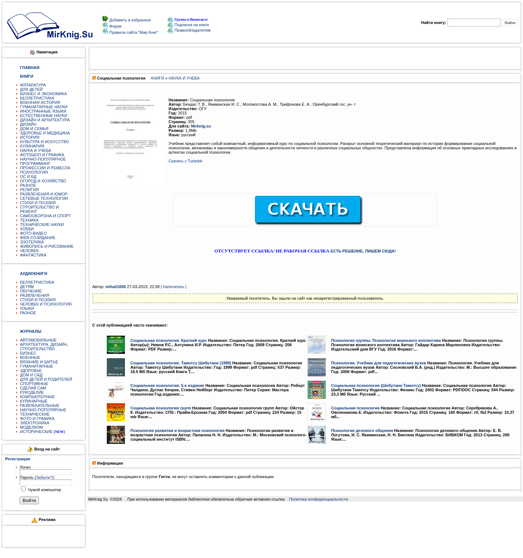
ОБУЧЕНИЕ (31, 291)
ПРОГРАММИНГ (35, 163)
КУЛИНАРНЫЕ (34, 401)
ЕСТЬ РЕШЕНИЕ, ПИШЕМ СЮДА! (363, 251)
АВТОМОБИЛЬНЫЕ (38, 340)
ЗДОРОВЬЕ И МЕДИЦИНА (45, 133)
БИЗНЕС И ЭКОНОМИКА (43, 94)
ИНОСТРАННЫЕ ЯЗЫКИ (43, 111)
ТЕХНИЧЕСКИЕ (35, 414)
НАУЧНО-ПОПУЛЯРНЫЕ (43, 410)
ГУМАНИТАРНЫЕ (36, 366)
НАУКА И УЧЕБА (35, 150)
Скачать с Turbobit (185, 161)
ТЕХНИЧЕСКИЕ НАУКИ (42, 224)
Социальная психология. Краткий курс (168, 340)
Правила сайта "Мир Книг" (133, 32)
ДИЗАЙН (28, 124)
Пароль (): (37, 477)
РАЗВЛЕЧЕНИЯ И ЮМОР (44, 194)
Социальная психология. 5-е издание (167, 385)
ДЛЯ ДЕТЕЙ (31, 89)
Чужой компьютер (44, 490)
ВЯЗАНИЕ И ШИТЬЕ (39, 362)
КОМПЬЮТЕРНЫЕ (37, 397)
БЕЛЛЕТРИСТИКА (37, 98)
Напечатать (173, 286)
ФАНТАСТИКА (33, 255)
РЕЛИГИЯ (29, 189)
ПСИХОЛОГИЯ (34, 172)
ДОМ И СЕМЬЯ (34, 128)
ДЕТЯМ (27, 286)
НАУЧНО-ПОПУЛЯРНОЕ (43, 159)
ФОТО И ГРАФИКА (37, 418)
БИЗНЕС (28, 353)
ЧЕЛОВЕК (29, 250)
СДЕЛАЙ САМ (33, 388)
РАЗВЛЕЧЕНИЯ (34, 295)
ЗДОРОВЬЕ (31, 370)
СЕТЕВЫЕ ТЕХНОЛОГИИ (44, 198)
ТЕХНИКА (29, 220)
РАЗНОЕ (28, 185)
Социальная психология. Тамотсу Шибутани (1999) (180, 363)
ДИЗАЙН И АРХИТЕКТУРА (45, 120)
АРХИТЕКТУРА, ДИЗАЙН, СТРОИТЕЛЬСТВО (44, 346)
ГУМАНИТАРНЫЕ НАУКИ (44, 107)
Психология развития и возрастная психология (177, 430)
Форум (114, 26)
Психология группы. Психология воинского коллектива (386, 340)
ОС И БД (28, 176)
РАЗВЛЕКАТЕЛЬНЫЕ (40, 405)
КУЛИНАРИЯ (32, 146)
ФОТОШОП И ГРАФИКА (42, 155)
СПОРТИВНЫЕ (34, 383)
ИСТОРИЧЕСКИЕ (36, 431)
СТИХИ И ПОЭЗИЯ (38, 203)
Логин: (26, 467)
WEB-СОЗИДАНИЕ (38, 237)
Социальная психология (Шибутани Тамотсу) (376, 385)
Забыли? (44, 477)
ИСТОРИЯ (29, 137)
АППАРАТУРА (33, 85)
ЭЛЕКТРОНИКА (34, 423)
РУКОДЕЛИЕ (32, 392)
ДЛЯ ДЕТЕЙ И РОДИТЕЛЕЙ (46, 379)
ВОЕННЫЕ (30, 357)
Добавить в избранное (129, 20)
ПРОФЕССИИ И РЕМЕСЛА (45, 168)
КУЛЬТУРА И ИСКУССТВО (44, 142)
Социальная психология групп (160, 408)
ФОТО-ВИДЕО (33, 233)
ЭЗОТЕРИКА (32, 242)
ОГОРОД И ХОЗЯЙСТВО (43, 181)
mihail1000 (115, 286)
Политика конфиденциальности (318, 499)
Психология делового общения (362, 430)
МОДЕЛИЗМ (31, 427)
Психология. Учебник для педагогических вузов (378, 363)
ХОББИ (27, 229)
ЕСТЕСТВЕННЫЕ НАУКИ (43, 115)
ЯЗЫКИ (27, 308)
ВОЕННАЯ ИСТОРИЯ (40, 102)
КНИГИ (157, 78)
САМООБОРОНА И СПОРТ (45, 216)
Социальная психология (355, 408)
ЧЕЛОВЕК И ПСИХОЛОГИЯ (46, 304)
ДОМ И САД (31, 375)
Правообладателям (188, 30)
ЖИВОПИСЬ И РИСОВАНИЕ (47, 246)
